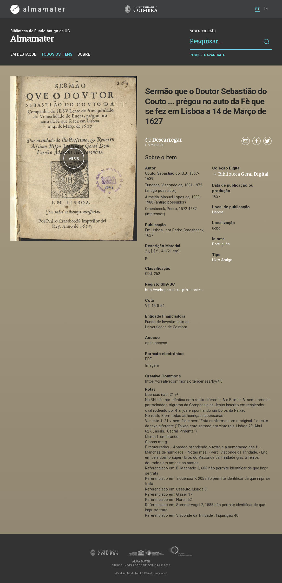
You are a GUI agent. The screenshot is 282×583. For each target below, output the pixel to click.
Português (221, 244)
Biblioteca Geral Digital (240, 174)
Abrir (74, 158)
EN (266, 9)
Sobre (83, 54)
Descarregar (163, 142)
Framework (160, 573)
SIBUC (143, 573)
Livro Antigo (222, 260)
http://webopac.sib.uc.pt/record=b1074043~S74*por (189, 290)
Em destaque (23, 54)
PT (257, 9)
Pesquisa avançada (207, 55)
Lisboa (217, 212)
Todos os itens (56, 54)
